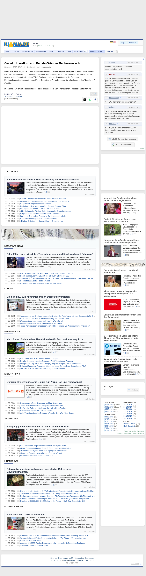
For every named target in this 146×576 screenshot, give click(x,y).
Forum (16, 51)
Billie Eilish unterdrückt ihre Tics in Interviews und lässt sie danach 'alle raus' (50, 254)
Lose (51, 51)
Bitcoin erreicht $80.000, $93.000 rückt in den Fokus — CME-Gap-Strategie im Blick (52, 501)
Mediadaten (79, 558)
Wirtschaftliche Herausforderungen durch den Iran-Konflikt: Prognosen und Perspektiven (54, 499)
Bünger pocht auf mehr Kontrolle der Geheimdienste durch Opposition (121, 241)
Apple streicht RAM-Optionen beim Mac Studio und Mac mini (121, 360)
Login (123, 43)
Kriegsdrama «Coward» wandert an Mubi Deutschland (41, 403)
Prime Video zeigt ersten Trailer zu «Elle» (36, 411)
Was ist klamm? (96, 51)
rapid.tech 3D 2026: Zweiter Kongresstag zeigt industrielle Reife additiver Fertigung (52, 543)
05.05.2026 (109, 409)
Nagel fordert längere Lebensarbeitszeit (35, 204)
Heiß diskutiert (129, 426)
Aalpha (112, 63)
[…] (45, 192)
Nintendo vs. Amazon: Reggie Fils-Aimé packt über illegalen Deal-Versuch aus (120, 293)
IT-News (8, 288)
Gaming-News (12, 331)
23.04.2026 (128, 411)
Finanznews (11, 461)
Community (41, 51)
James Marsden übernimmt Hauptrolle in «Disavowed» (41, 406)
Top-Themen (11, 171)
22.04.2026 (128, 414)
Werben (110, 51)
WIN (69, 51)
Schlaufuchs (27, 51)
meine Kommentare (124, 433)
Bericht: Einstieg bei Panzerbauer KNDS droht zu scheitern (43, 199)
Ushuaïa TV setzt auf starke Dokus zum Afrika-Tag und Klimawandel (44, 382)
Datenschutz (63, 558)
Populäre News (129, 424)
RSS (92, 560)
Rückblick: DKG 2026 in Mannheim (26, 514)
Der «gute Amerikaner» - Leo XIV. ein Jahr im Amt (39, 209)
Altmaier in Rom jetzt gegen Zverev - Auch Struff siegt (41, 453)
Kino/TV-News (12, 374)
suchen (133, 390)
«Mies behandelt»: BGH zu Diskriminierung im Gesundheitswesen (45, 211)
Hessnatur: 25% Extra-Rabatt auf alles (35, 281)
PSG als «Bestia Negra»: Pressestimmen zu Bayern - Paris (43, 446)
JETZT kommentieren (122, 144)
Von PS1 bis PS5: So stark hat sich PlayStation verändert (42, 369)
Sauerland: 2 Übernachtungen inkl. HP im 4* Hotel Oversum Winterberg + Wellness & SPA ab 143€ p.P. (60, 278)
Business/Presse (13, 506)
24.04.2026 (128, 409)
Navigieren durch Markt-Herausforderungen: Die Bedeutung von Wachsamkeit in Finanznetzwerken (58, 496)
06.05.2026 (109, 407)
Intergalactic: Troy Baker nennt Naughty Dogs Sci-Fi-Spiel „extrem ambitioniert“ (50, 364)
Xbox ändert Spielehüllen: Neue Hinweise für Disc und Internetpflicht (45, 339)
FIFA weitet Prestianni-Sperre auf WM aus (36, 456)
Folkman (112, 124)
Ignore (134, 433)
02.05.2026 (109, 419)
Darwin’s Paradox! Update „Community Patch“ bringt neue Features (46, 361)
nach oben (135, 564)
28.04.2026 (109, 428)
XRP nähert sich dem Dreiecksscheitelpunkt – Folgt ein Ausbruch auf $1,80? (49, 494)
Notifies (141, 433)
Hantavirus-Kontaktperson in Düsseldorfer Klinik (38, 219)
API (87, 560)
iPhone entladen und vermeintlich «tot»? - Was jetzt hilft (41, 321)
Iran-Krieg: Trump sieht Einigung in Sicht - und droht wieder (43, 216)
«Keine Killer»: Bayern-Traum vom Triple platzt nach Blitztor (43, 451)
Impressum (89, 558)
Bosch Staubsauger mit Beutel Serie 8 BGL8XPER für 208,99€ (44, 276)
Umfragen (80, 51)
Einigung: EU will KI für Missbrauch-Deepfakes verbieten (38, 297)
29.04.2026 (109, 426)
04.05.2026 (109, 411)
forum (142, 149)
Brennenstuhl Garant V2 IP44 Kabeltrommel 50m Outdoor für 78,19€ (46, 273)
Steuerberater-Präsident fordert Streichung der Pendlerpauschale (43, 179)
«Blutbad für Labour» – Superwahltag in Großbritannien (41, 221)
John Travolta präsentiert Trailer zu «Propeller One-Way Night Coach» (47, 413)
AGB (71, 558)
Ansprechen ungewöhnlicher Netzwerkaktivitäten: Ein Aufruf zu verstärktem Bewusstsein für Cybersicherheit (62, 316)
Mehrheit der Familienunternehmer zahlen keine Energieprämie (44, 201)
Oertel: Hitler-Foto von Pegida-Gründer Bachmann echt (42, 63)
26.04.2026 (128, 405)
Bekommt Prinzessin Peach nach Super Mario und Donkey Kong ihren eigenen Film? (53, 366)
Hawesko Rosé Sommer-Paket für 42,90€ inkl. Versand (41, 283)
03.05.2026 (109, 417)
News (8, 51)
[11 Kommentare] (11, 99)
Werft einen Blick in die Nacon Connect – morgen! (39, 359)
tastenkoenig (114, 98)
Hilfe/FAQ (80, 560)
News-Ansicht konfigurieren (134, 431)
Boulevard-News (13, 246)
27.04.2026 (109, 431)
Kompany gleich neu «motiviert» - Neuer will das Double (38, 426)
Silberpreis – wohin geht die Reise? (34, 546)
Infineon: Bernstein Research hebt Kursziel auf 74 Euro (41, 323)
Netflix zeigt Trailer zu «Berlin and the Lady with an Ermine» (43, 408)
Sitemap (53, 558)
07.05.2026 (109, 405)
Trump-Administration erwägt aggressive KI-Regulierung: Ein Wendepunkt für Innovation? (55, 326)
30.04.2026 (109, 424)
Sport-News (11, 418)
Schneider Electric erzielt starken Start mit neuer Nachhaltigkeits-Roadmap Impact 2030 (54, 536)
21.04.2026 (128, 416)
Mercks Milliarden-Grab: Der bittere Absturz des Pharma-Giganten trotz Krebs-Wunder (121, 338)
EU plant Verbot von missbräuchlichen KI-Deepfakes (40, 214)
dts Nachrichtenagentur (42, 67)
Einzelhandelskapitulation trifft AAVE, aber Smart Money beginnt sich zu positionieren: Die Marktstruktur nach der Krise (66, 491)
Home (53, 560)
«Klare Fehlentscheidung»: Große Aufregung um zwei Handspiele (45, 448)
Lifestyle (60, 51)
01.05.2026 (109, 421)
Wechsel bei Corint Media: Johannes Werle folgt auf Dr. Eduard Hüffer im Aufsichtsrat (53, 538)
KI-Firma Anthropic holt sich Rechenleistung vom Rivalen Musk (44, 319)
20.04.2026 (128, 418)
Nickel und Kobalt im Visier (30, 541)
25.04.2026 (128, 407)
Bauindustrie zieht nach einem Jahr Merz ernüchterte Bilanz (43, 206)
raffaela (112, 107)
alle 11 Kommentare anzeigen (122, 139)
